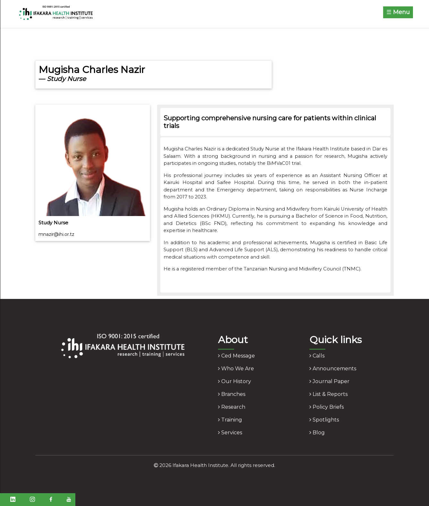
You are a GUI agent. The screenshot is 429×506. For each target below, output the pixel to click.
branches (231, 394)
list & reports (328, 394)
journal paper (329, 381)
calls (316, 356)
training (230, 420)
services (230, 433)
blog (317, 433)
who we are (236, 368)
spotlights (324, 420)
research (231, 407)
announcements (332, 368)
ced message (236, 356)
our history (234, 381)
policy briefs (326, 407)
